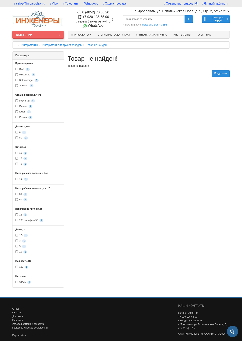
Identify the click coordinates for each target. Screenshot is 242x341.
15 (21, 153)
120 (21, 267)
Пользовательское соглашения (30, 327)
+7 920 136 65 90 (93, 17)
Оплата (16, 312)
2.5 (21, 235)
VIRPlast (24, 85)
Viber (54, 3)
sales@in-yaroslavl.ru (29, 3)
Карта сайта (19, 335)
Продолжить (220, 73)
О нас (15, 308)
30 (21, 194)
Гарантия (17, 320)
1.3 (21, 179)
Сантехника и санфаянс (151, 34)
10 (21, 251)
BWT (22, 69)
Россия (23, 117)
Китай (23, 111)
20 (21, 158)
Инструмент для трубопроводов (62, 44)
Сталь (23, 282)
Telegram (71, 3)
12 (21, 214)
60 (21, 199)
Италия (23, 106)
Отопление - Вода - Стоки (114, 34)
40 (21, 164)
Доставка (17, 316)
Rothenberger (27, 80)
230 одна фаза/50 (29, 220)
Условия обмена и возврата (28, 323)
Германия (25, 100)
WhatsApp (90, 3)
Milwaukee (25, 74)
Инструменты (182, 34)
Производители (81, 34)
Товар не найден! (96, 44)
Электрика (204, 34)
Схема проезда (114, 3)
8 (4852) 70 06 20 (93, 12)
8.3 (21, 138)
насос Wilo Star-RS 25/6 (154, 24)
